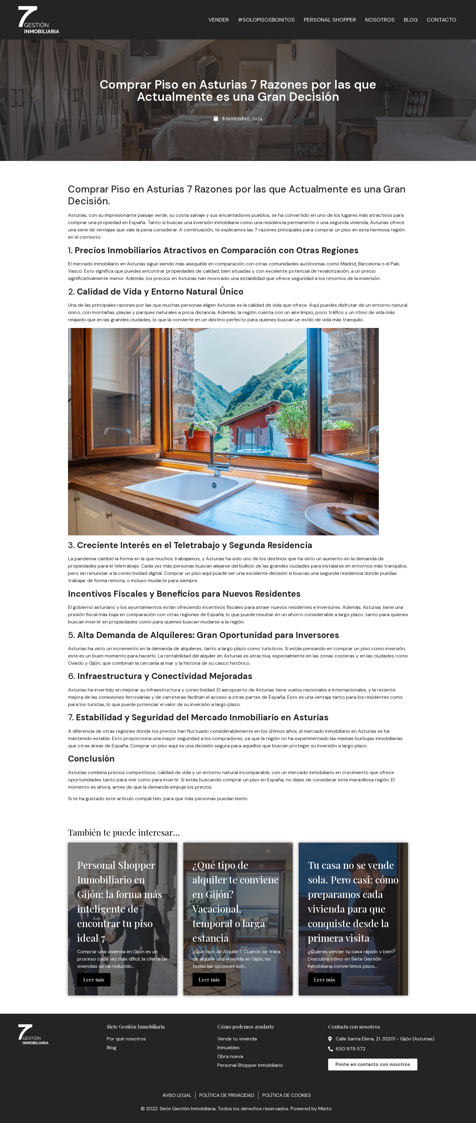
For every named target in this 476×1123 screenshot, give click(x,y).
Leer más (93, 979)
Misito (325, 1108)
